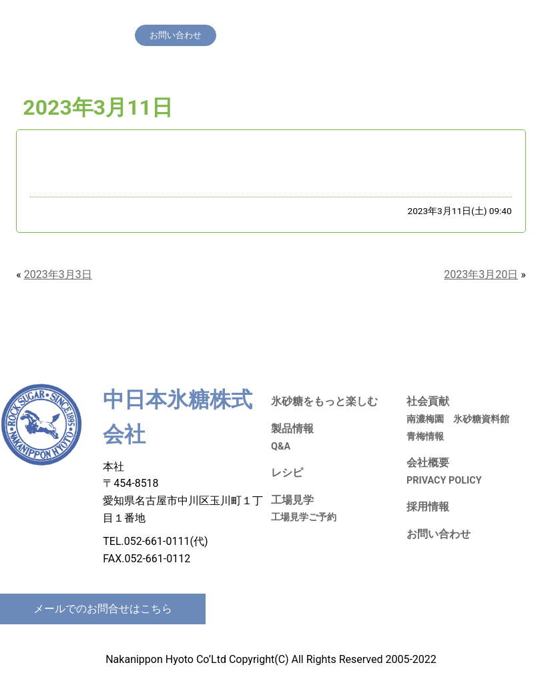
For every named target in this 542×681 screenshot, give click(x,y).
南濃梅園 (425, 419)
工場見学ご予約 (303, 517)
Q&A (280, 446)
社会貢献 (371, 16)
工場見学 (327, 16)
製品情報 (248, 16)
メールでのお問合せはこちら (102, 608)
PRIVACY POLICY (444, 480)
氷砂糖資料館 (481, 419)
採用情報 (415, 16)
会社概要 (460, 16)
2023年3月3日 (58, 274)
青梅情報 (425, 436)
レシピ (288, 16)
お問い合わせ (438, 534)
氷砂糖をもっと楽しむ (178, 16)
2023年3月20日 (481, 274)
